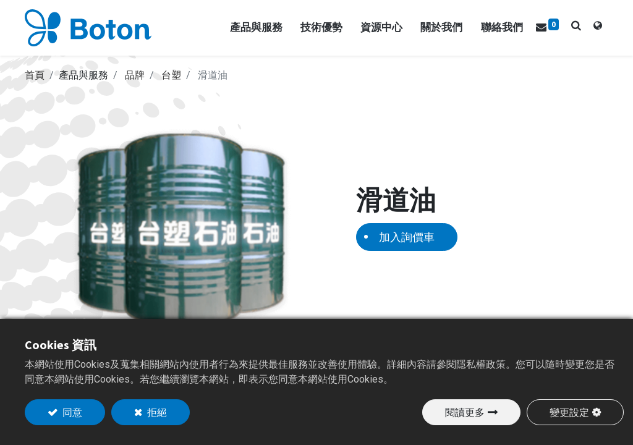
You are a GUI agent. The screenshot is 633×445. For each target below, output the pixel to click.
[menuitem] (502, 28)
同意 (71, 412)
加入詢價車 (407, 237)
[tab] (597, 28)
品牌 (135, 75)
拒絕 (156, 412)
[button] (576, 25)
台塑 (171, 75)
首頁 (35, 75)
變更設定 (569, 412)
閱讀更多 (465, 412)
